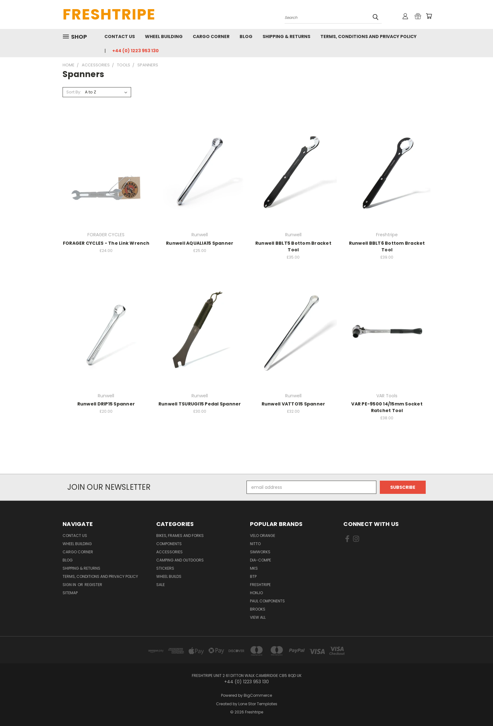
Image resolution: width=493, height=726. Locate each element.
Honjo (256, 592)
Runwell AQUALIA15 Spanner (199, 243)
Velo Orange (262, 535)
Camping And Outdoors (180, 560)
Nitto (255, 543)
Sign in (70, 584)
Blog (246, 36)
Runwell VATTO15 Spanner (293, 404)
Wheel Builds (168, 576)
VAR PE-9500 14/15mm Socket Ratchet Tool (387, 407)
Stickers (165, 568)
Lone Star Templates (257, 703)
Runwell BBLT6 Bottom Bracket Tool (387, 246)
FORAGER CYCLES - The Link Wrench (106, 243)
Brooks (257, 609)
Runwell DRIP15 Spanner (106, 404)
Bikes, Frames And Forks (180, 535)
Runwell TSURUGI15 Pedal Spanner (199, 404)
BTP (253, 576)
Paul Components (267, 601)
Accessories (169, 552)
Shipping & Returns (286, 36)
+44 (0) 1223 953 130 (135, 50)
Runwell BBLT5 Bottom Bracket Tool (293, 246)
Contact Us (119, 36)
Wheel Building (164, 36)
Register (93, 584)
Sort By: (73, 92)
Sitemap (70, 592)
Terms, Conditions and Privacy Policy (368, 36)
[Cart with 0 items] (429, 16)
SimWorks (260, 552)
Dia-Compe (260, 560)
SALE (160, 584)
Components (169, 543)
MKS (254, 568)
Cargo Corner (211, 36)
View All (258, 617)
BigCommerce (258, 695)
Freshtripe (260, 584)
